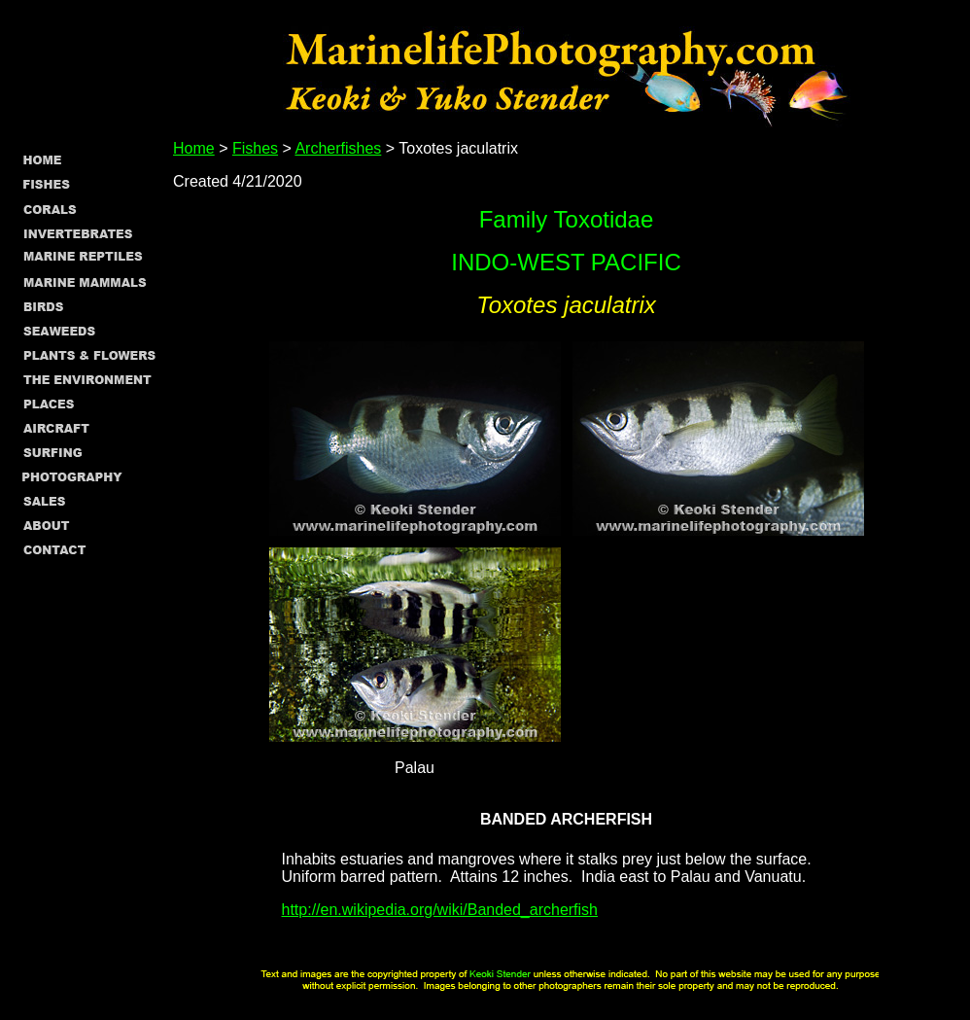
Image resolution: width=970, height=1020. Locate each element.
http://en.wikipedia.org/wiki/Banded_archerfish (440, 909)
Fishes (255, 148)
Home (194, 148)
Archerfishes (337, 148)
